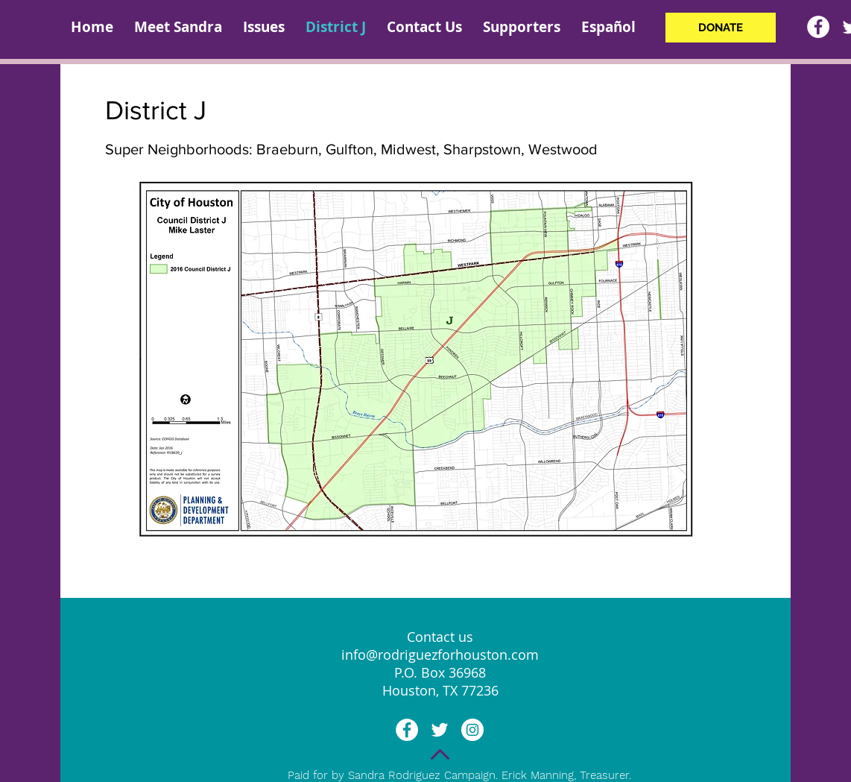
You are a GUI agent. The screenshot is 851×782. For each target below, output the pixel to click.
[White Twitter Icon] (439, 730)
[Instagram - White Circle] (472, 730)
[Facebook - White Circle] (818, 27)
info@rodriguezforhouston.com (440, 654)
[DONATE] (720, 27)
